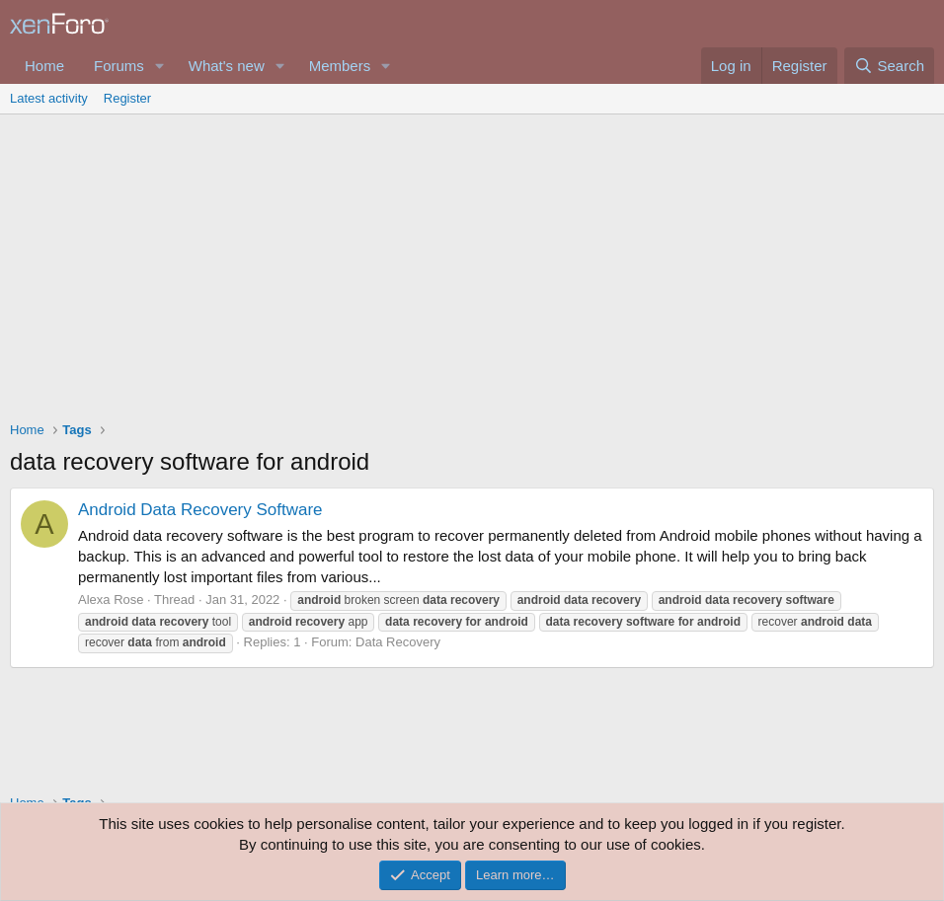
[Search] (889, 65)
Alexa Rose (110, 599)
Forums (119, 65)
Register (127, 98)
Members (340, 65)
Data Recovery (397, 642)
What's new (227, 65)
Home (44, 65)
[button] (160, 65)
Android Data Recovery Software (200, 509)
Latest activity (49, 98)
